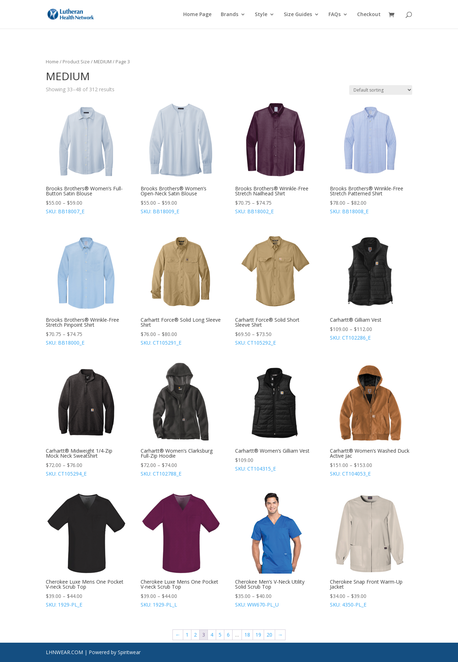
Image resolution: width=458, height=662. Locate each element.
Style (261, 15)
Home (52, 61)
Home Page (197, 15)
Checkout (369, 15)
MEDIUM (103, 61)
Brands (229, 15)
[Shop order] (380, 90)
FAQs (334, 15)
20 (269, 634)
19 (258, 634)
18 (247, 634)
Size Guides (298, 15)
